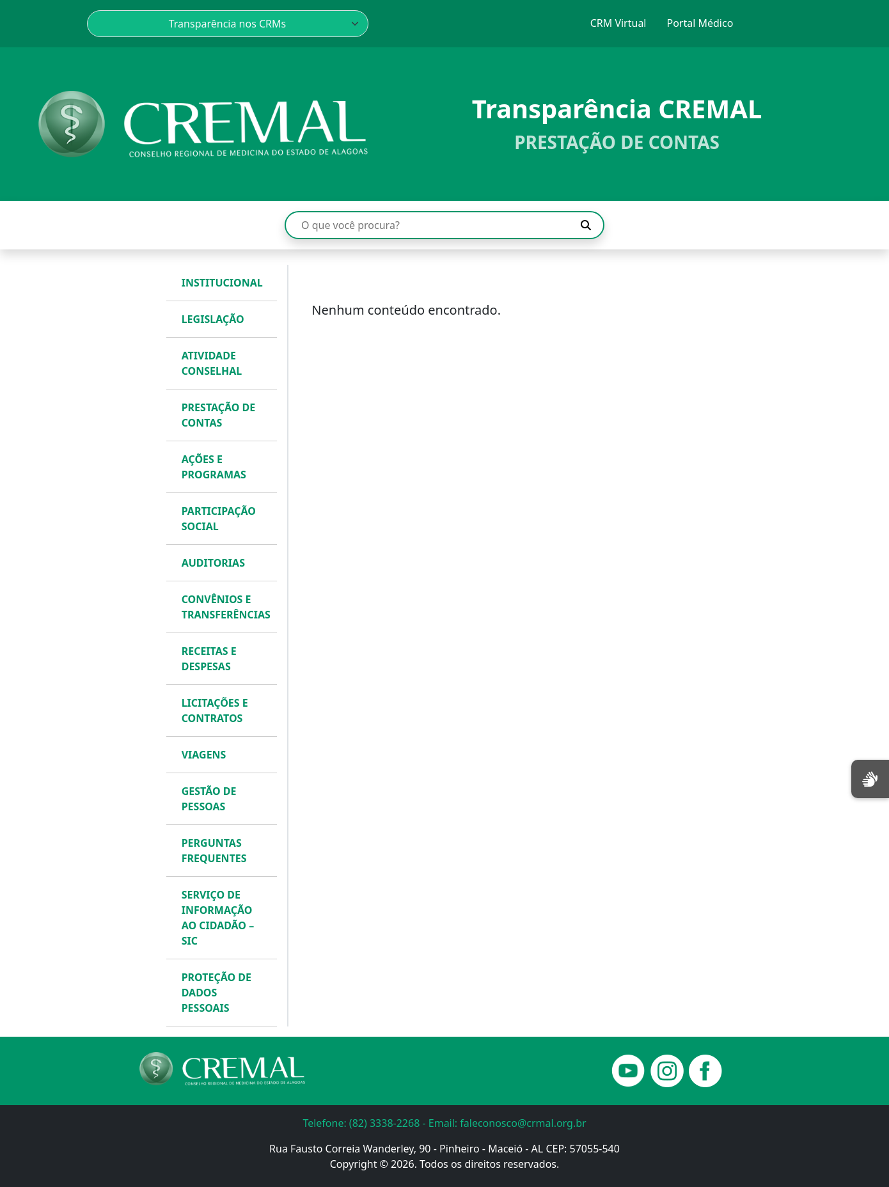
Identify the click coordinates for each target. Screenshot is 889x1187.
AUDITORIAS (213, 563)
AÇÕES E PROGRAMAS (214, 467)
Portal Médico (699, 23)
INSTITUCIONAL (222, 283)
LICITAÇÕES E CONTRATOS (215, 710)
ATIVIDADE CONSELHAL (212, 363)
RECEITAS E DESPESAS (209, 658)
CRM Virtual (618, 23)
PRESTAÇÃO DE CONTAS (219, 415)
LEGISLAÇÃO (213, 319)
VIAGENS (204, 755)
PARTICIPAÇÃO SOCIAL (219, 518)
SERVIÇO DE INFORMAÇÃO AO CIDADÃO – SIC (218, 918)
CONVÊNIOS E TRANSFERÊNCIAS (226, 607)
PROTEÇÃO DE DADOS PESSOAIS (216, 992)
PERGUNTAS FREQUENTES (214, 850)
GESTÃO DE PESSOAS (209, 799)
